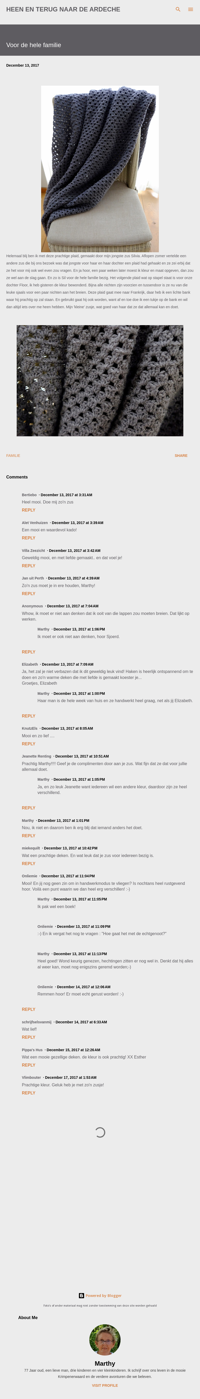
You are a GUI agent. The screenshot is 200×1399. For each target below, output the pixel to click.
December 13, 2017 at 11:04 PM (68, 876)
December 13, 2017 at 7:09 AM (67, 664)
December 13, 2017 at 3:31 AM (66, 495)
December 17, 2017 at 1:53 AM (71, 1077)
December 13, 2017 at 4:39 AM (74, 578)
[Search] (178, 9)
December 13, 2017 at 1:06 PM (79, 629)
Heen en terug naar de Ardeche (63, 9)
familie (13, 455)
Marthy (105, 1363)
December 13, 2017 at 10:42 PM (70, 848)
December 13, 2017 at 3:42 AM (75, 551)
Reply (28, 510)
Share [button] (181, 455)
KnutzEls (30, 728)
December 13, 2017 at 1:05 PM (79, 779)
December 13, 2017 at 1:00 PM (79, 693)
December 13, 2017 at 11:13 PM (80, 954)
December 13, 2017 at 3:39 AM (77, 523)
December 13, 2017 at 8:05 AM (67, 728)
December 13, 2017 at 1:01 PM (63, 820)
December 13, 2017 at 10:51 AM (82, 756)
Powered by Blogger (100, 1295)
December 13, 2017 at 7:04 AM (73, 606)
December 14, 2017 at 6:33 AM (81, 1022)
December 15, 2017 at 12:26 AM (73, 1050)
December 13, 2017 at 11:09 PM (83, 926)
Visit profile (105, 1385)
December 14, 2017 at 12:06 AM (83, 987)
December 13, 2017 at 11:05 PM (80, 899)
